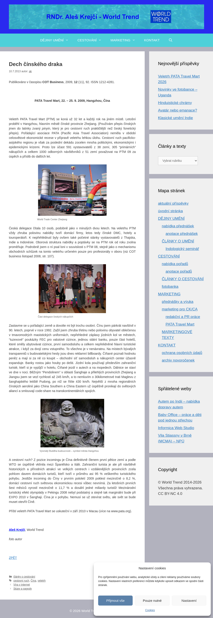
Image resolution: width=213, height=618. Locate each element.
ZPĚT (13, 558)
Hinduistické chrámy (175, 103)
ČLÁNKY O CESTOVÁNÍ (183, 279)
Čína (33, 580)
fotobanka (170, 286)
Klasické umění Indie (175, 118)
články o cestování (24, 576)
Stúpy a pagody (22, 588)
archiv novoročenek (178, 360)
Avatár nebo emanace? (177, 110)
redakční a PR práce (183, 317)
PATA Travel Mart (180, 324)
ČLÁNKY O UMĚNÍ (178, 241)
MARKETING (125, 40)
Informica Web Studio (176, 428)
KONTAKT (152, 40)
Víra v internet (21, 584)
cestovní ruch (21, 580)
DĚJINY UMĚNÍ (56, 40)
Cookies (150, 610)
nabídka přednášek (178, 226)
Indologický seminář (182, 249)
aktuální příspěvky (173, 203)
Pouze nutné (152, 600)
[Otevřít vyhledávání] (170, 40)
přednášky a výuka (177, 302)
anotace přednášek (182, 234)
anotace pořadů (179, 271)
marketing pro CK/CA (180, 309)
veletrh (42, 580)
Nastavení (189, 600)
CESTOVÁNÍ (91, 40)
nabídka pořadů (175, 264)
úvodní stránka (170, 211)
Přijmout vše (115, 600)
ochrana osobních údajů (182, 353)
